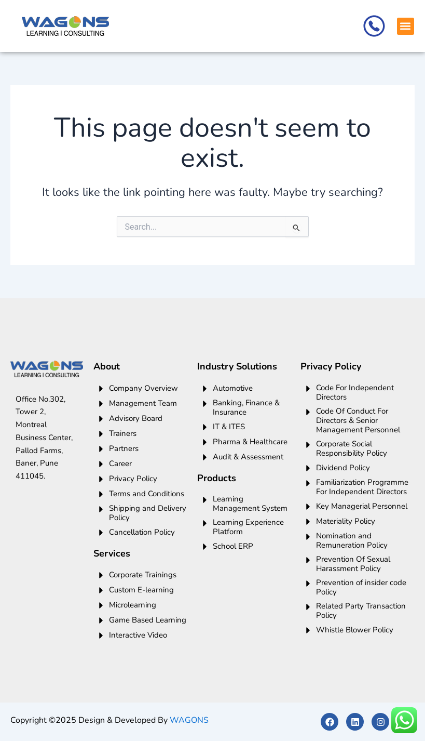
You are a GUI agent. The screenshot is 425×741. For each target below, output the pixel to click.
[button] (405, 26)
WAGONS (189, 720)
